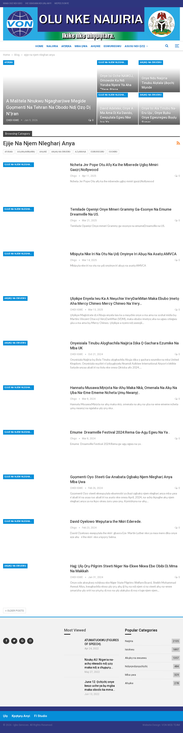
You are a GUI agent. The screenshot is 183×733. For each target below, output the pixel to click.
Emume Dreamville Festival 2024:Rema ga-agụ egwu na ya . (119, 432)
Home (37, 46)
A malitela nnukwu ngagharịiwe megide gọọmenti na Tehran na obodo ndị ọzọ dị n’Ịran (48, 107)
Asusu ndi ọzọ (136, 46)
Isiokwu (113, 152)
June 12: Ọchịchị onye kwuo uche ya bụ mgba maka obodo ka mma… (100, 685)
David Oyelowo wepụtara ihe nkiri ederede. (105, 521)
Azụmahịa (80, 152)
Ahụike (96, 46)
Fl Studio (40, 716)
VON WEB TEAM (171, 725)
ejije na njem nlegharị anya (113, 62)
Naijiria (51, 46)
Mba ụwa (81, 46)
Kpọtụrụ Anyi (21, 716)
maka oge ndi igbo (12, 3)
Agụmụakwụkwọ (26, 152)
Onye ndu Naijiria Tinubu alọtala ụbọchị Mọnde (158, 82)
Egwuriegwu (114, 46)
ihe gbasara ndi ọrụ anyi (38, 3)
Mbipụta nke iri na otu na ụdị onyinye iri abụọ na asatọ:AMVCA (123, 254)
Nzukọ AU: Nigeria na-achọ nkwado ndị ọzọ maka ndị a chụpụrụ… (99, 663)
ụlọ (5, 716)
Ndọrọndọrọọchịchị (136, 666)
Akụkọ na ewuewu (151, 62)
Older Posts (14, 610)
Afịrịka (66, 46)
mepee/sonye (61, 3)
